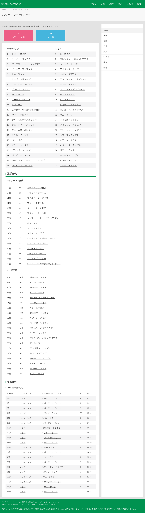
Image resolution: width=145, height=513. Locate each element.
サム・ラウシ (18, 74)
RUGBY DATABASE (11, 4)
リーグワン (90, 4)
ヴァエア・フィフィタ (22, 69)
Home (4, 9)
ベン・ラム (17, 104)
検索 (139, 4)
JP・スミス (65, 54)
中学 (105, 62)
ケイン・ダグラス (68, 74)
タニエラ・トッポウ (69, 64)
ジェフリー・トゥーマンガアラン (27, 64)
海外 (105, 52)
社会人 (106, 57)
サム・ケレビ (66, 115)
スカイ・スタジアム (49, 26)
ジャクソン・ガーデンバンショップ (28, 160)
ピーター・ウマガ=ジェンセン (26, 110)
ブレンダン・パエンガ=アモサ (74, 59)
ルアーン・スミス (68, 140)
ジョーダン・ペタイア (70, 104)
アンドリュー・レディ (70, 130)
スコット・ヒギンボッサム (72, 89)
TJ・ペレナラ (18, 94)
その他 (129, 4)
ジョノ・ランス (67, 99)
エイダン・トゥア (68, 165)
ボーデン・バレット (21, 99)
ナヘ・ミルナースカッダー (24, 120)
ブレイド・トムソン (21, 89)
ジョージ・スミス (68, 84)
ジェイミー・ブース (21, 155)
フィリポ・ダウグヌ (69, 120)
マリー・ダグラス (20, 145)
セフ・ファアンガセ (69, 135)
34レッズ (50, 35)
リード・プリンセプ (21, 79)
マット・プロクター (21, 115)
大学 (103, 4)
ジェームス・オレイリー (23, 130)
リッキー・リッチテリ (22, 59)
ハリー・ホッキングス (70, 145)
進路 (120, 4)
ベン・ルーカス (67, 94)
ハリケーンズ (13, 49)
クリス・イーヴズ (20, 135)
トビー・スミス (19, 54)
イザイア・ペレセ (68, 160)
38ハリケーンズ (18, 35)
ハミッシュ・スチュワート (72, 125)
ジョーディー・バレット (23, 125)
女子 (105, 68)
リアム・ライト (67, 150)
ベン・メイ (17, 140)
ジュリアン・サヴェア (22, 165)
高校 (111, 4)
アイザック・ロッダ (69, 69)
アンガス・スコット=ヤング (73, 79)
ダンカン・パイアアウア (71, 110)
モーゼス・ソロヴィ (69, 155)
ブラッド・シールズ (21, 150)
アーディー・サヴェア (22, 84)
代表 (105, 46)
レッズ (58, 49)
